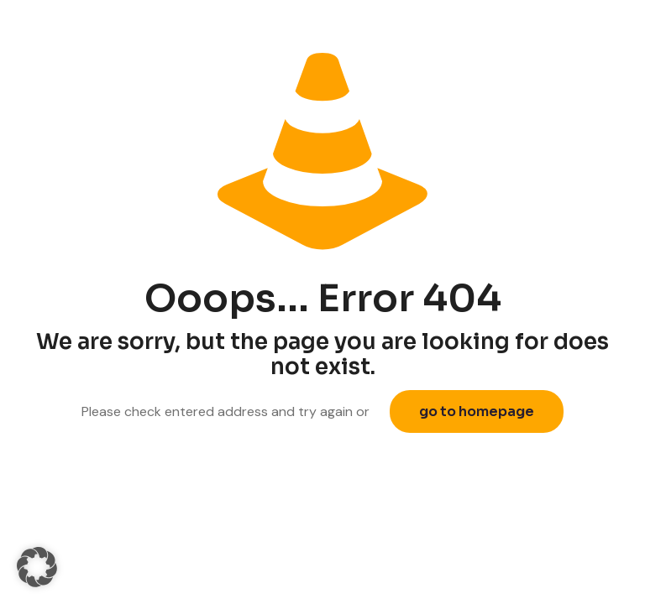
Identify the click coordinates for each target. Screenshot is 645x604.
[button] (37, 567)
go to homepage (476, 411)
